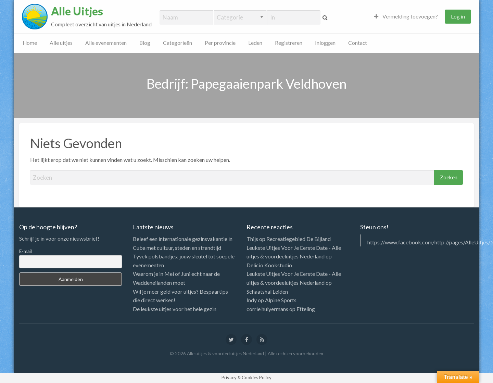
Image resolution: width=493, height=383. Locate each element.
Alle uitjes (61, 43)
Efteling (305, 309)
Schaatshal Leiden (267, 291)
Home (30, 43)
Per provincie (220, 43)
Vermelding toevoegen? (406, 16)
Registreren (288, 43)
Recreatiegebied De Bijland (298, 238)
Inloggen (325, 43)
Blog (144, 43)
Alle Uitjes (77, 11)
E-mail (25, 251)
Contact (357, 43)
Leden (255, 43)
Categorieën (177, 43)
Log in (458, 16)
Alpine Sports (280, 300)
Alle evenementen (106, 43)
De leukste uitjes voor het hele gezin (174, 309)
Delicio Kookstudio (269, 265)
